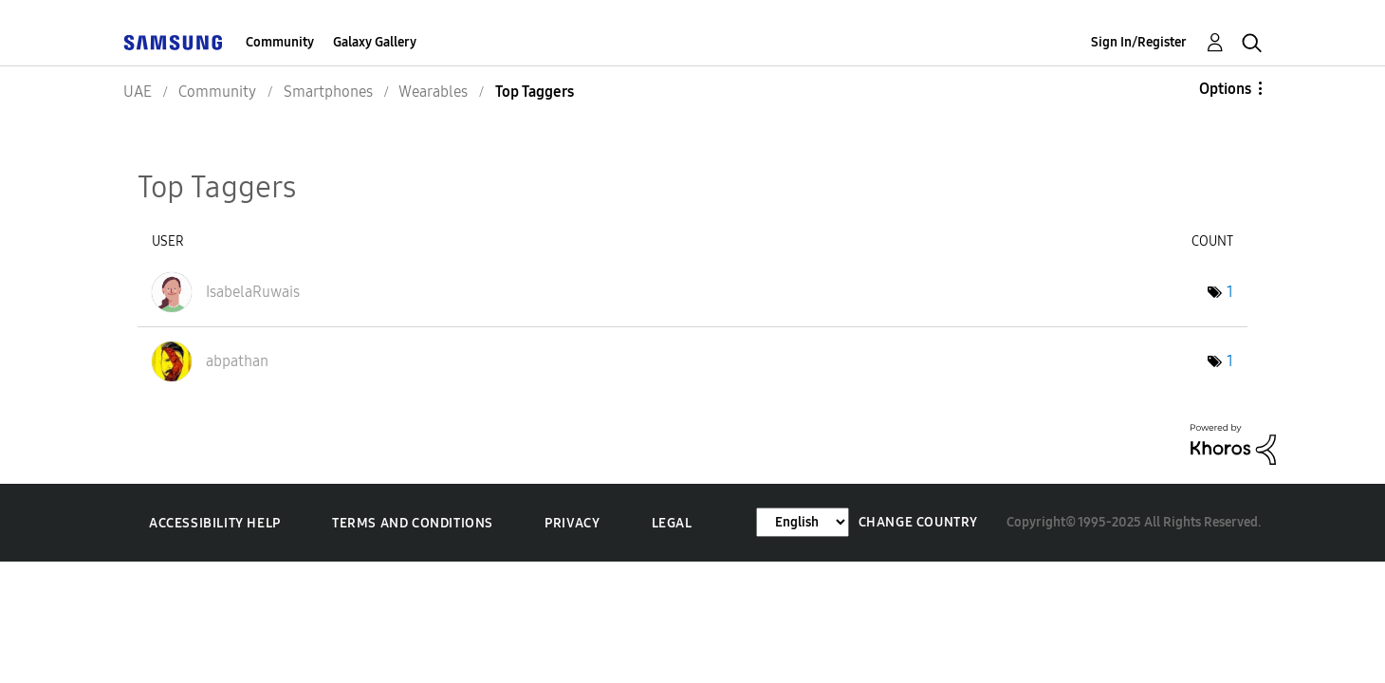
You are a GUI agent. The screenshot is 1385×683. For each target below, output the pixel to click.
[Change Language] (802, 522)
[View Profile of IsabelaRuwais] (253, 292)
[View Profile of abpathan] (237, 361)
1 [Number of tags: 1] (1230, 292)
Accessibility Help (215, 523)
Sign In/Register (1139, 42)
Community (280, 42)
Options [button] (1225, 89)
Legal (672, 523)
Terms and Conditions (412, 523)
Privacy (572, 523)
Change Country (918, 522)
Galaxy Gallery (374, 42)
